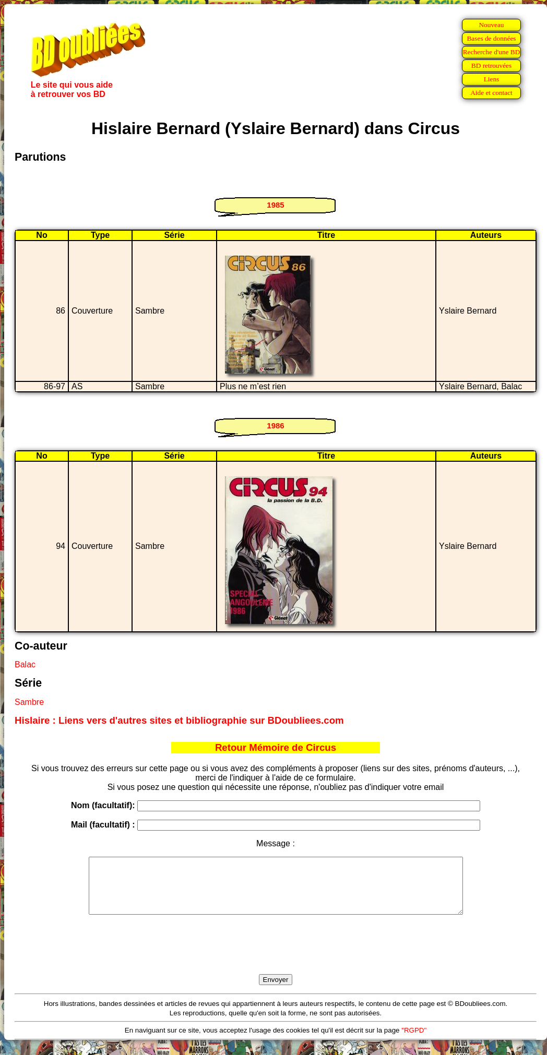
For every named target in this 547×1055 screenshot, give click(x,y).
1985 (275, 204)
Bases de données (491, 38)
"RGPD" (413, 1041)
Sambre (29, 702)
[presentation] (275, 956)
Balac (25, 664)
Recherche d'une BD (491, 52)
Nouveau (491, 25)
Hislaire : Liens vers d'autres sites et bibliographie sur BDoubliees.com (179, 720)
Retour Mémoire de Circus (275, 747)
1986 (275, 425)
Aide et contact (491, 93)
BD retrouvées (491, 65)
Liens (492, 79)
